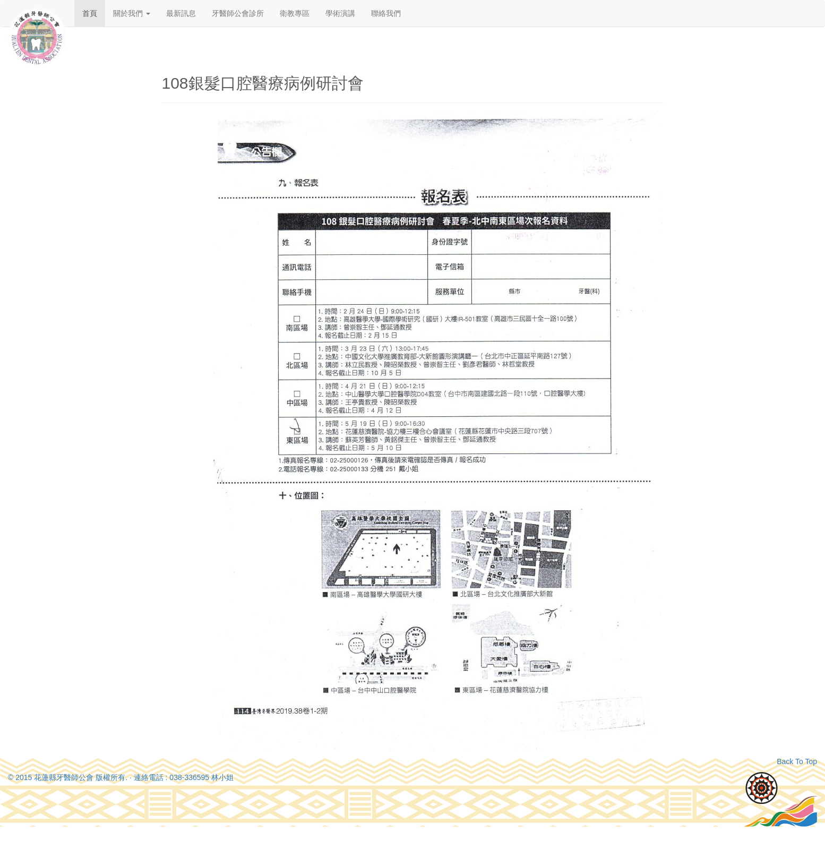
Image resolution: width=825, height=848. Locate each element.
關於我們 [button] (131, 13)
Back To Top (797, 761)
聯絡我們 (386, 13)
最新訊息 (181, 13)
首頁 (89, 13)
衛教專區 (295, 13)
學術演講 (340, 13)
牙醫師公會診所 (238, 13)
